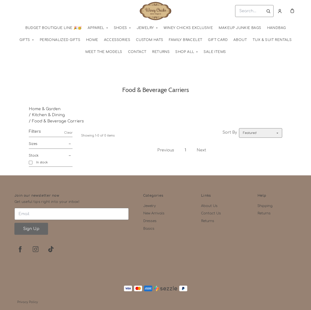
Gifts (24, 40)
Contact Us (211, 213)
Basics (148, 228)
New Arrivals (154, 213)
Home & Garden (45, 109)
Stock (51, 155)
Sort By (229, 132)
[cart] (292, 11)
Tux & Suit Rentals (272, 40)
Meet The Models (103, 52)
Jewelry (145, 28)
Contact (137, 52)
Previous (165, 150)
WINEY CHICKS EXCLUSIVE (188, 28)
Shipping (265, 206)
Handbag (276, 28)
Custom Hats (149, 40)
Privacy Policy (27, 302)
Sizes (51, 144)
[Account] (279, 11)
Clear (68, 132)
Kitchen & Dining (48, 115)
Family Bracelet (185, 40)
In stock (42, 162)
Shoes (120, 28)
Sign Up (31, 229)
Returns (161, 52)
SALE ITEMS (215, 52)
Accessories (117, 40)
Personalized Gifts (60, 40)
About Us (209, 206)
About (240, 40)
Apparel (96, 28)
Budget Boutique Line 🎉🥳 (53, 28)
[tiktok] (51, 249)
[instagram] (35, 249)
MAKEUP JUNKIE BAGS (240, 28)
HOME (92, 40)
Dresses (150, 221)
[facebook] (20, 249)
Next (201, 150)
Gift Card (218, 40)
